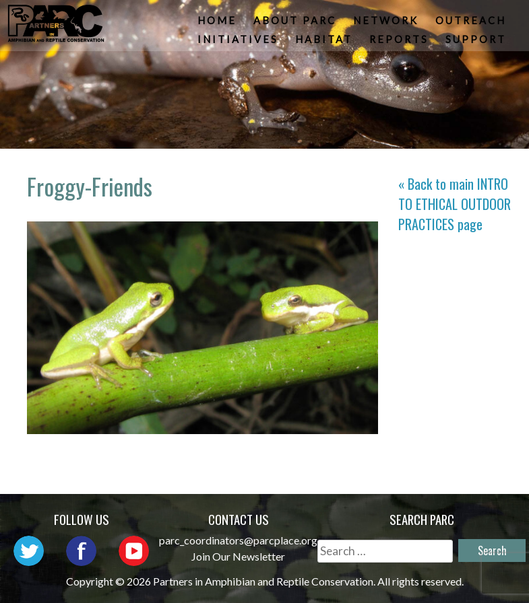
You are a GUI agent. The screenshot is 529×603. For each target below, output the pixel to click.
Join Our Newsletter (238, 556)
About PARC (296, 24)
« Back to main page (454, 204)
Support (477, 43)
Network (387, 24)
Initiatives (239, 43)
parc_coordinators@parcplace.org (238, 540)
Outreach (472, 24)
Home (218, 24)
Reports (400, 43)
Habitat (325, 43)
